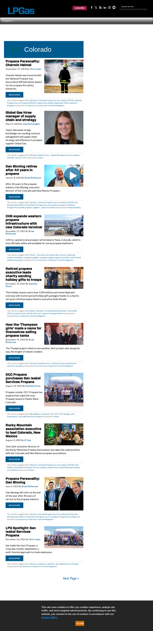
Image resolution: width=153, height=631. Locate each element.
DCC (52, 414)
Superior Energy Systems (53, 313)
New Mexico (20, 205)
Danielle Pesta (33, 386)
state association (48, 207)
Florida (30, 313)
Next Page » (71, 578)
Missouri (37, 313)
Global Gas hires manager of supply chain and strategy (21, 116)
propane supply (46, 257)
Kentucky (56, 363)
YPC (24, 157)
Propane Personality (44, 103)
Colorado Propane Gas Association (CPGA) (56, 100)
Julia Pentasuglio (31, 124)
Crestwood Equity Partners (55, 311)
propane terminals (61, 257)
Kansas (63, 255)
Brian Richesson (33, 177)
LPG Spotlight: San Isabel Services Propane (21, 531)
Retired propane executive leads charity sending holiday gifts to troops (24, 274)
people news (52, 467)
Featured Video (74, 207)
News (40, 157)
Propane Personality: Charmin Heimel (22, 63)
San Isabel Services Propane (30, 416)
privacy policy (49, 617)
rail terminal (75, 257)
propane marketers (67, 205)
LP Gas (27, 440)
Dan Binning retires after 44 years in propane (21, 170)
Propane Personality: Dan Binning (22, 480)
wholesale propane (15, 260)
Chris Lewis (35, 69)
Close (80, 623)
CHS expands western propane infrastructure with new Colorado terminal (24, 221)
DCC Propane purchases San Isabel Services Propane (23, 378)
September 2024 (61, 103)
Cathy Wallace (35, 414)
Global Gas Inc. (44, 155)
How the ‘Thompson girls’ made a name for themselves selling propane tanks (23, 330)
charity (31, 311)
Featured (30, 105)
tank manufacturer (68, 363)
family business (44, 363)
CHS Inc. (32, 255)
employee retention (46, 564)
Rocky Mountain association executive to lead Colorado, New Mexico (23, 430)
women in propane (15, 366)
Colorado (33, 100)
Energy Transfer (19, 313)
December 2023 (52, 255)
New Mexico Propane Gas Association (42, 205)
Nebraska (71, 255)
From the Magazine (56, 105)
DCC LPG (59, 414)
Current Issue (41, 105)
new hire (18, 157)
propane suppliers (32, 207)
